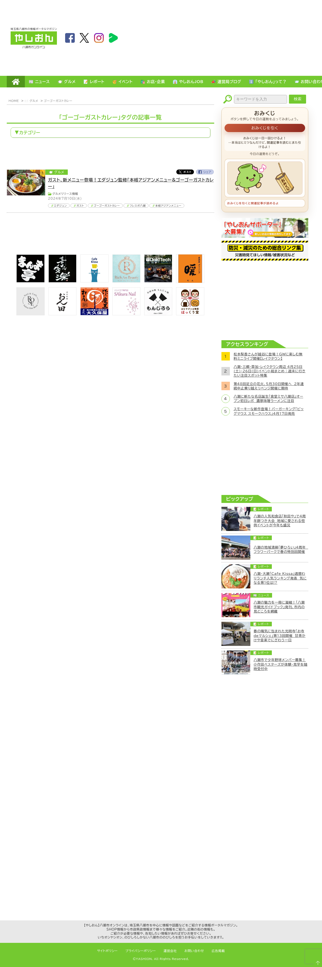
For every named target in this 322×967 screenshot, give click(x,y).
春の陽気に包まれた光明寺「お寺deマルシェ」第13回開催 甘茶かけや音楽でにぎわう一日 (280, 635)
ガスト (80, 205)
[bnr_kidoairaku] (62, 281)
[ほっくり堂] (190, 314)
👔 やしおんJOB (188, 82)
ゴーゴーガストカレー (58, 100)
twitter (84, 38)
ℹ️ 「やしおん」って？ (268, 82)
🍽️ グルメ (67, 82)
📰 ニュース (39, 82)
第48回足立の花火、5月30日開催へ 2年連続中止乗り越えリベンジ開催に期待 (269, 386)
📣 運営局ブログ (226, 82)
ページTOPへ (316, 961)
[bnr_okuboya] (94, 314)
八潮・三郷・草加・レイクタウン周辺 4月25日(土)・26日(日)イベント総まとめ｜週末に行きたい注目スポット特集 (270, 371)
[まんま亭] (30, 281)
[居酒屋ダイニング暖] (190, 281)
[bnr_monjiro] (158, 314)
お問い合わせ (194, 951)
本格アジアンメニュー (168, 205)
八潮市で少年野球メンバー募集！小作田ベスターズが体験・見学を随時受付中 (281, 664)
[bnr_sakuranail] (126, 314)
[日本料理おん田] (62, 314)
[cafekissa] (94, 281)
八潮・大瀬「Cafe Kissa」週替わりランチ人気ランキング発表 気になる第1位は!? (280, 578)
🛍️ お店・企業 (152, 82)
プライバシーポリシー (140, 951)
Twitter (185, 171)
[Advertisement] (260, 37)
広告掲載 (218, 951)
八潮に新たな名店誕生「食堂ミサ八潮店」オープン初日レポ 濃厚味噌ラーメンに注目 (268, 398)
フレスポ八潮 (137, 205)
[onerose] (30, 314)
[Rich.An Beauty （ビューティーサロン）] (126, 281)
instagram (99, 38)
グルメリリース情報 (65, 193)
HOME (16, 81)
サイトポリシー (107, 951)
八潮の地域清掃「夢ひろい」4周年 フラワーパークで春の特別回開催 (281, 549)
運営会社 (170, 951)
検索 (297, 99)
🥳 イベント (122, 82)
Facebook (205, 171)
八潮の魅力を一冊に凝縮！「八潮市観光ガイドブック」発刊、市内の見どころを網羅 (279, 607)
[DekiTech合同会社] (158, 281)
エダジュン (60, 205)
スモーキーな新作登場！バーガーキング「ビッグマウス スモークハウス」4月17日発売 (269, 411)
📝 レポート (93, 82)
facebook (70, 38)
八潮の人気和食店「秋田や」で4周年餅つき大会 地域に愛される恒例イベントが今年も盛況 (280, 521)
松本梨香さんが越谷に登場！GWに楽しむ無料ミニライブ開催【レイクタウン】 (268, 356)
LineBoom (113, 38)
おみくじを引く (264, 128)
